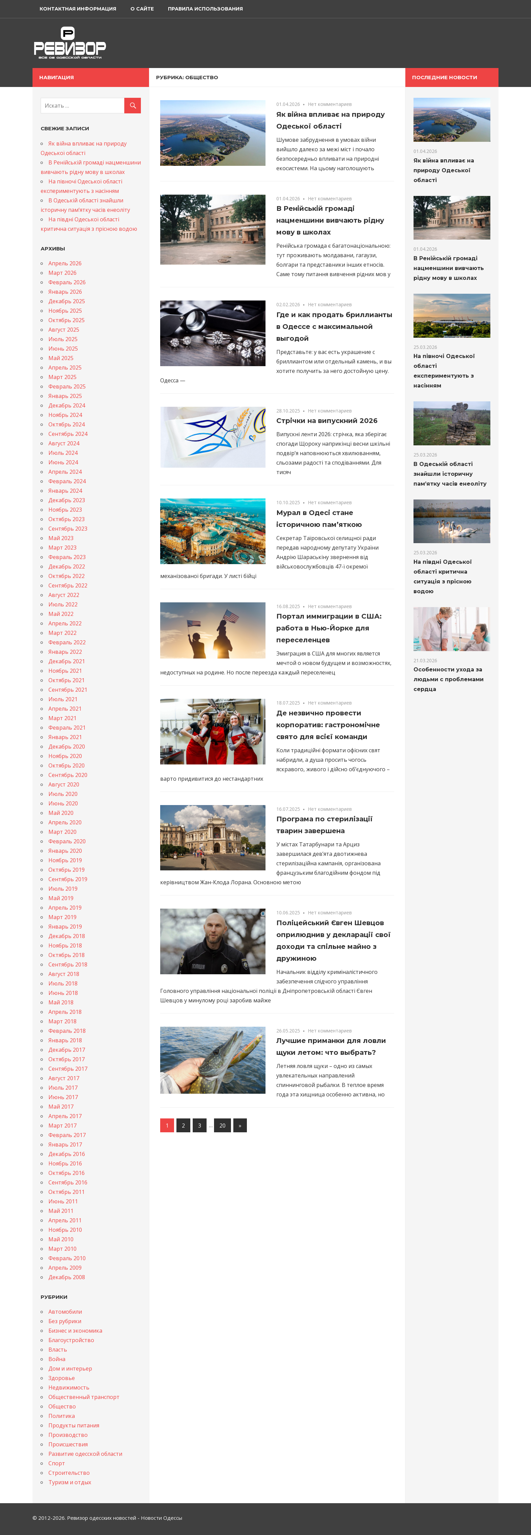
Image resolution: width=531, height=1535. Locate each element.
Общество (62, 1406)
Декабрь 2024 (66, 405)
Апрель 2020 (65, 822)
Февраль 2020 (67, 841)
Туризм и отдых (69, 1482)
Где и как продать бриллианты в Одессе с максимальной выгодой (334, 326)
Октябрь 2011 (66, 1192)
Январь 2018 (65, 1040)
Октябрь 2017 (66, 1059)
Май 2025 (60, 358)
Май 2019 (60, 898)
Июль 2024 (63, 453)
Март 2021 (62, 718)
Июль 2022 (63, 604)
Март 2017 (62, 1125)
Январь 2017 (65, 1144)
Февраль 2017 (67, 1135)
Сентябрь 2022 (67, 585)
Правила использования (205, 9)
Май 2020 (60, 813)
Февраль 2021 (67, 727)
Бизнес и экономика (75, 1330)
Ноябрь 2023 (65, 509)
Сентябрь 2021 (67, 689)
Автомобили (65, 1311)
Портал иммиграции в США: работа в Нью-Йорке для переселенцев (329, 628)
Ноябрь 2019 (65, 860)
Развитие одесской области (85, 1454)
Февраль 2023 (67, 557)
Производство (68, 1435)
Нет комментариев (330, 104)
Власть (57, 1349)
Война (56, 1359)
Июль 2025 (63, 339)
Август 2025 (63, 329)
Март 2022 (62, 633)
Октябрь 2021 (66, 680)
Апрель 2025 (65, 367)
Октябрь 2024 (66, 424)
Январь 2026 (65, 291)
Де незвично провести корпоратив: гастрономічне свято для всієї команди (328, 725)
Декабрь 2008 (66, 1277)
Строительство (69, 1472)
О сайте (142, 9)
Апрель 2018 (65, 1012)
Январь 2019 (65, 926)
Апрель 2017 (65, 1116)
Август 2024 (63, 443)
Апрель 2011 (65, 1220)
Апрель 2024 (65, 471)
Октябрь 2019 (66, 869)
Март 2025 (62, 377)
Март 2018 (62, 1021)
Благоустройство (71, 1340)
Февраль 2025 (67, 386)
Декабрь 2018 (66, 936)
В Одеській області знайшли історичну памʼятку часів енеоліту (450, 474)
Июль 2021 (63, 699)
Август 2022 (63, 595)
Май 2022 (60, 614)
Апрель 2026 (65, 263)
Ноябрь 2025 (65, 310)
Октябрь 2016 (66, 1173)
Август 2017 (63, 1078)
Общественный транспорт (84, 1397)
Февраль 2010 (67, 1258)
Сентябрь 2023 (67, 528)
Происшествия (68, 1444)
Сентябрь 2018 (67, 964)
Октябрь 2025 (66, 320)
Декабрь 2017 (66, 1049)
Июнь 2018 (63, 993)
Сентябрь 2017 (67, 1068)
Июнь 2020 (63, 803)
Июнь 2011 (63, 1201)
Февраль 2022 (67, 642)
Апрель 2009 (65, 1267)
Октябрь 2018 (66, 955)
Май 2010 (60, 1239)
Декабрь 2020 (66, 746)
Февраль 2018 (67, 1031)
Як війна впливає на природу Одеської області (443, 170)
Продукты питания (73, 1425)
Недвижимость (68, 1387)
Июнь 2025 (63, 348)
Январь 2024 (65, 490)
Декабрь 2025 (66, 301)
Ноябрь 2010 (65, 1229)
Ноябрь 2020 (65, 756)
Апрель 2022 (65, 623)
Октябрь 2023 (66, 519)
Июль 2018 (63, 983)
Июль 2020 (63, 794)
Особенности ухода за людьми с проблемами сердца (448, 679)
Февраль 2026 (67, 282)
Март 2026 (62, 272)
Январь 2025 (65, 396)
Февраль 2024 (67, 481)
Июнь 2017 (63, 1097)
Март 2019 (62, 917)
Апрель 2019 (65, 907)
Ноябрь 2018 (65, 945)
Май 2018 (60, 1002)
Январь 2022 (65, 651)
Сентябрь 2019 (67, 879)
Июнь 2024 (63, 462)
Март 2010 (62, 1248)
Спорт (56, 1463)
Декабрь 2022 (66, 566)
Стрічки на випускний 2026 (327, 421)
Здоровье (61, 1378)
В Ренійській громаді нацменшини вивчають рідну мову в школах (330, 220)
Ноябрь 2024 (65, 415)
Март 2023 (62, 547)
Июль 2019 (63, 888)
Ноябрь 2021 (65, 670)
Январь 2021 (65, 737)
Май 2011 (60, 1211)
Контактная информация (78, 9)
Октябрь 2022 (66, 576)
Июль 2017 (63, 1087)
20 (222, 1125)
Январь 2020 (65, 850)
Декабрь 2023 (66, 500)
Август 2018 (63, 974)
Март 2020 (62, 832)
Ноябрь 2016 (65, 1163)
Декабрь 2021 (66, 661)
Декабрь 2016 (66, 1154)
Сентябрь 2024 (67, 434)
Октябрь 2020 (66, 765)
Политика (61, 1416)
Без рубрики (64, 1321)
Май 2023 (60, 538)
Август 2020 (63, 784)
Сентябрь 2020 (67, 775)
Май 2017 (60, 1106)
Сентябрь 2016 (67, 1182)
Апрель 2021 (65, 708)
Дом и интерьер (70, 1368)
